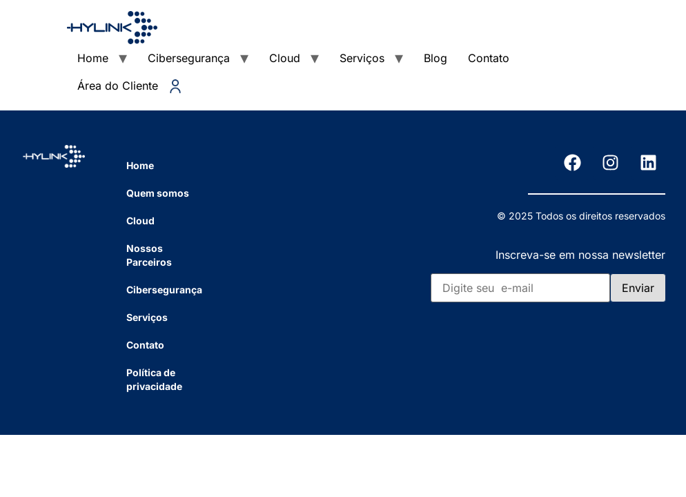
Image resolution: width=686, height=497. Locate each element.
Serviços (362, 58)
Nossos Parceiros (149, 255)
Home (92, 58)
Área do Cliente (129, 86)
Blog (435, 58)
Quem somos (157, 193)
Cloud (284, 58)
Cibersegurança (189, 58)
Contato (488, 58)
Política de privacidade (154, 379)
